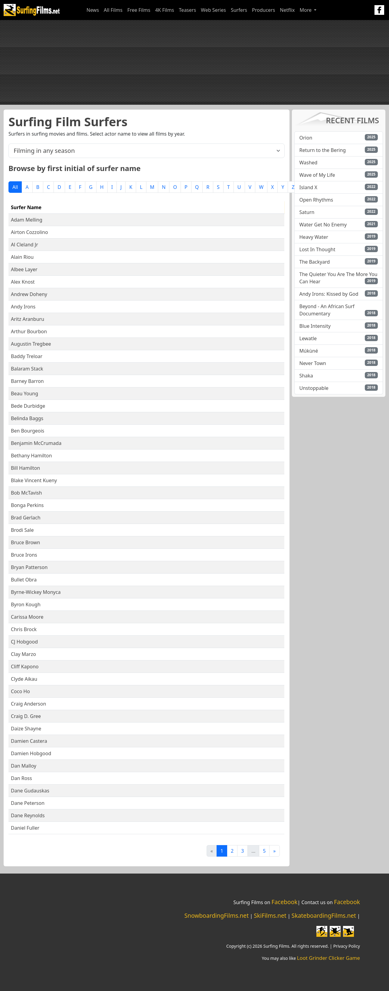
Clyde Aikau (24, 679)
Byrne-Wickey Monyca (35, 592)
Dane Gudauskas (30, 790)
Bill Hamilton (25, 468)
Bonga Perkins (27, 505)
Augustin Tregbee (31, 344)
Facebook (284, 902)
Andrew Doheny (29, 294)
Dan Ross (21, 778)
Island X (308, 187)
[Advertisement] (194, 62)
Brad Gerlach (26, 517)
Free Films (138, 10)
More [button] (306, 10)
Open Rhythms (316, 199)
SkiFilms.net (270, 915)
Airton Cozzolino (29, 232)
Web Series (213, 10)
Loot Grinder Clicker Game (328, 957)
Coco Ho (20, 691)
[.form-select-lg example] (146, 150)
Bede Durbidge (28, 406)
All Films (113, 10)
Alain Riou (22, 257)
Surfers (239, 10)
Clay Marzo (23, 654)
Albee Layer (24, 269)
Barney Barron (27, 381)
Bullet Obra (24, 579)
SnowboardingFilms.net (217, 915)
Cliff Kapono (25, 666)
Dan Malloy (23, 765)
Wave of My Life (317, 175)
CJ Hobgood (24, 641)
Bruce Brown (25, 542)
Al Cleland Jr (24, 244)
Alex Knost (23, 281)
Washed (308, 162)
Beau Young (24, 393)
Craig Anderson (28, 703)
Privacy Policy (346, 946)
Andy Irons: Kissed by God (328, 294)
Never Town (312, 363)
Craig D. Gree (26, 716)
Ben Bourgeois (27, 430)
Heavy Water (313, 237)
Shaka (306, 375)
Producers (263, 10)
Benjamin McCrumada (36, 443)
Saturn (307, 212)
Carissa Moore (27, 617)
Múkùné (308, 350)
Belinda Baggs (27, 418)
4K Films (164, 10)
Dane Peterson (27, 803)
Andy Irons (23, 306)
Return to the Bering (322, 150)
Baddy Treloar (26, 356)
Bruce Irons (24, 554)
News (93, 10)
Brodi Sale (22, 530)
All (15, 187)
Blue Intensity (315, 326)
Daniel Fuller (25, 828)
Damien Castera (29, 741)
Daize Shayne (26, 728)
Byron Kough (26, 604)
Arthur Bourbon (29, 331)
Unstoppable (314, 388)
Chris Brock (24, 629)
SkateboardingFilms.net (324, 915)
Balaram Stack (27, 368)
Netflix (287, 10)
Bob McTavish (26, 492)
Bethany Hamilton (31, 455)
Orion (305, 137)
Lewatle (308, 338)
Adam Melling (26, 219)
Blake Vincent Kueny (34, 480)
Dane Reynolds (28, 815)
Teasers (187, 10)
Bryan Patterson (29, 567)
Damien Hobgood (31, 753)
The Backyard (314, 261)
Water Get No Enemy (323, 224)
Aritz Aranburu (27, 319)
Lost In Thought (317, 249)
